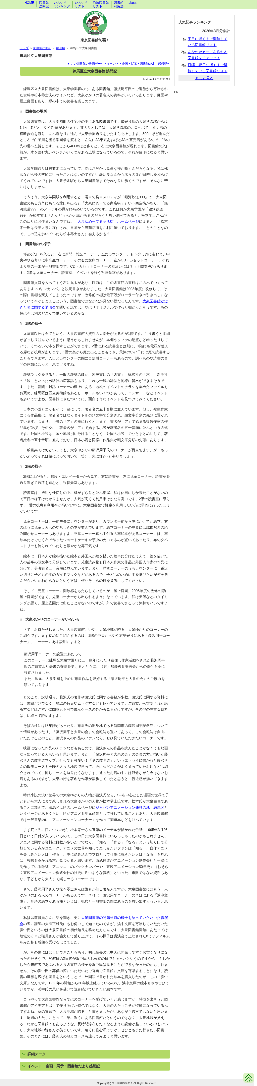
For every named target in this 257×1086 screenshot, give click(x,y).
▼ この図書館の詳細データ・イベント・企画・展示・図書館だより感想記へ (118, 63)
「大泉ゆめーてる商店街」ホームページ (106, 221)
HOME (29, 2)
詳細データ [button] (34, 1054)
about (132, 2)
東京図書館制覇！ (95, 40)
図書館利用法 (118, 4)
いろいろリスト (81, 4)
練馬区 (60, 48)
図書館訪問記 (44, 4)
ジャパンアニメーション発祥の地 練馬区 (130, 808)
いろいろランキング (62, 4)
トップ (24, 48)
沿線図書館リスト (101, 4)
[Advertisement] (204, 103)
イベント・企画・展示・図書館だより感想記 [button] (61, 1066)
